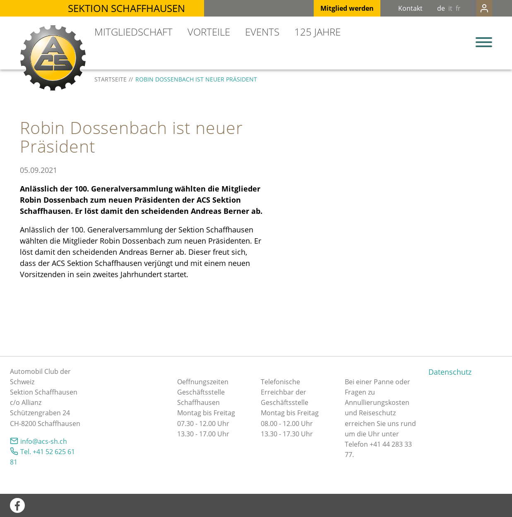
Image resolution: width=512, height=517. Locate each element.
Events (262, 31)
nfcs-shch (43, 441)
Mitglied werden (330, 8)
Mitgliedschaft (133, 31)
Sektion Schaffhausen (126, 8)
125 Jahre (317, 31)
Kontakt (394, 8)
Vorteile (208, 31)
